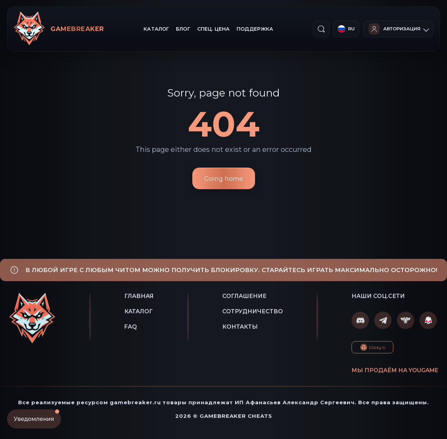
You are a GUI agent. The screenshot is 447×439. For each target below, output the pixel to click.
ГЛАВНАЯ (139, 297)
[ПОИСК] (321, 29)
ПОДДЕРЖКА (255, 29)
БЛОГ (183, 29)
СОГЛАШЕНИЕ (244, 297)
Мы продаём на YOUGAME (395, 371)
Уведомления (36, 415)
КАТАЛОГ (156, 29)
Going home (223, 179)
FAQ (130, 328)
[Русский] (346, 29)
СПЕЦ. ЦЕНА (213, 29)
